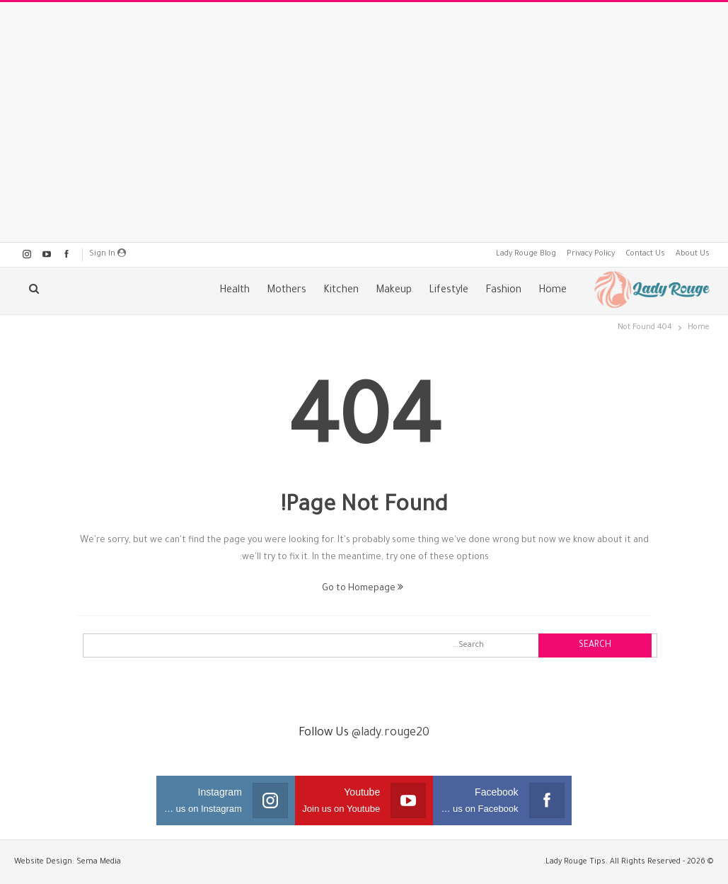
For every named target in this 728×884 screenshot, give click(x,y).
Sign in (107, 253)
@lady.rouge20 (390, 733)
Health (234, 291)
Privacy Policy (591, 254)
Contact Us (645, 254)
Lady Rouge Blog (526, 254)
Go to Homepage (362, 589)
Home (552, 291)
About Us (693, 254)
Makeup (394, 291)
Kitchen (341, 291)
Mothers (286, 291)
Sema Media (98, 862)
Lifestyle (448, 291)
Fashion (503, 291)
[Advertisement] (364, 122)
